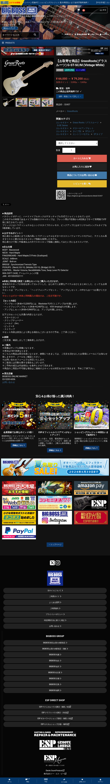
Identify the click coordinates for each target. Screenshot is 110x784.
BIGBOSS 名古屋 (54, 672)
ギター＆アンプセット (83, 128)
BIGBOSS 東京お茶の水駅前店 (54, 643)
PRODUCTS (8, 43)
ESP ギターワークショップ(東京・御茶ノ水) (55, 718)
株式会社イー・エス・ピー (55, 774)
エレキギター (62, 122)
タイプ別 (77, 131)
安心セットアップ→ (9, 28)
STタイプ (89, 131)
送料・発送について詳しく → (70, 96)
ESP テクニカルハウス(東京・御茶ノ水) (55, 707)
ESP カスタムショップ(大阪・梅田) (55, 724)
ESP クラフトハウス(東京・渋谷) (55, 713)
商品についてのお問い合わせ (82, 175)
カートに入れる (82, 158)
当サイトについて (54, 590)
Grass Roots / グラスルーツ (86, 122)
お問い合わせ (8, 382)
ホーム (9, 781)
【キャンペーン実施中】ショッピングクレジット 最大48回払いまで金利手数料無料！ (63, 2)
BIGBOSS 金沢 (54, 666)
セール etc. (64, 780)
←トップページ (55, 544)
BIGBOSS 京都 (54, 678)
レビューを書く (82, 183)
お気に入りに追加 (82, 166)
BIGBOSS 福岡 (54, 690)
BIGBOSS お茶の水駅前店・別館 (54, 649)
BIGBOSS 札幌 (54, 655)
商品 (27, 781)
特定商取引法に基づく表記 (54, 620)
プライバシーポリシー (54, 614)
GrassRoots (72, 111)
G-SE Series (62, 125)
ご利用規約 (54, 608)
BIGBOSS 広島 (54, 684)
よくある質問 (54, 602)
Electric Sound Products (55, 771)
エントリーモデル (81, 134)
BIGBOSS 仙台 (54, 661)
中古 (46, 781)
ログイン (104, 34)
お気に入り (93, 34)
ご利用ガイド (67, 34)
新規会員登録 (80, 34)
